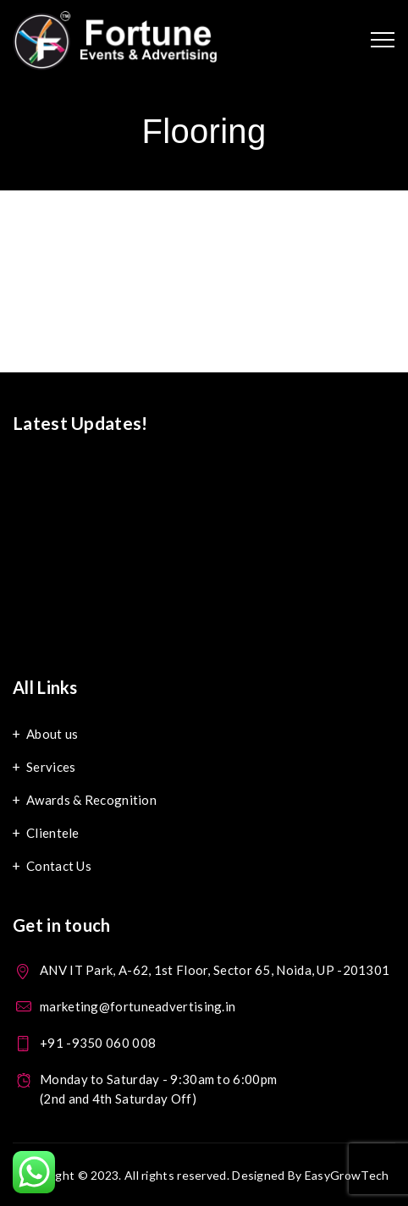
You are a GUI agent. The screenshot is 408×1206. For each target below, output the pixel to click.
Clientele (53, 832)
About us (52, 733)
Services (50, 766)
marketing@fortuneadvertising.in (137, 1006)
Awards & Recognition (91, 799)
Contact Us (58, 865)
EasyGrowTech (347, 1175)
